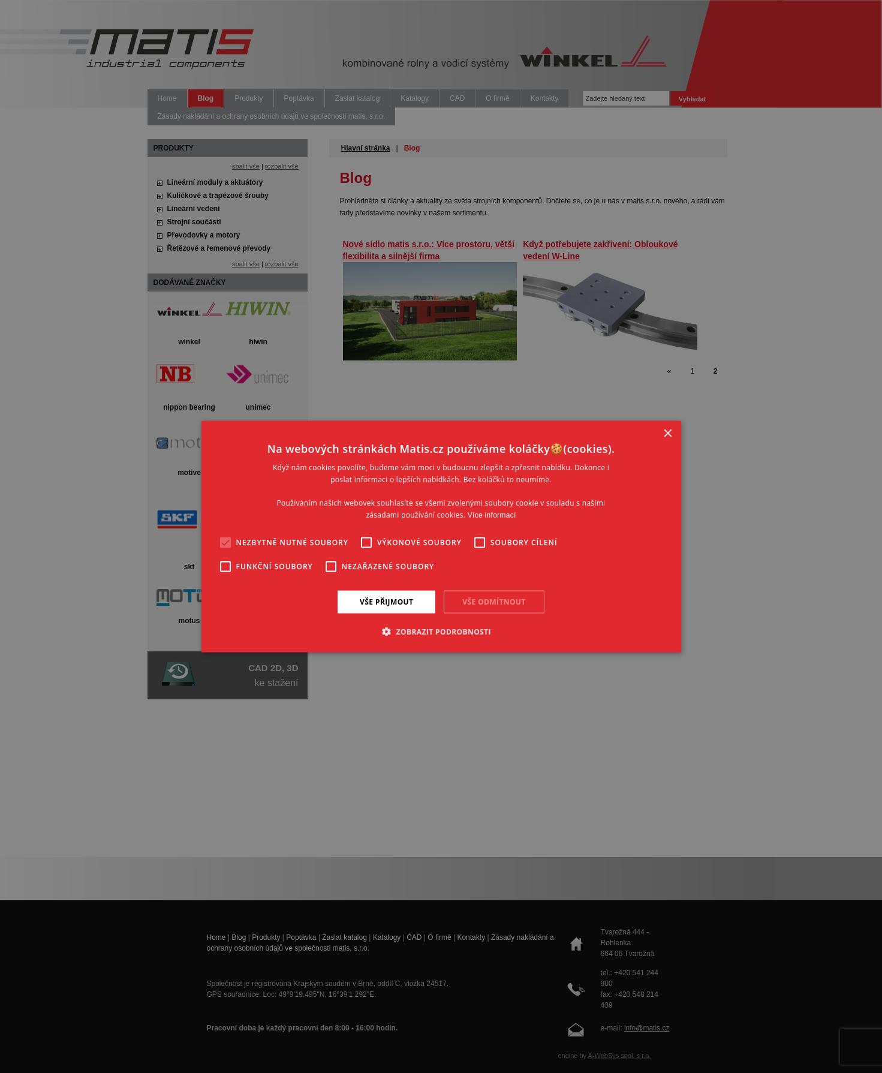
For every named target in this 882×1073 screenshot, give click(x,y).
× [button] (667, 433)
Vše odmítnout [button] (493, 601)
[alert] (441, 536)
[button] (441, 632)
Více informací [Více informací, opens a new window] (492, 515)
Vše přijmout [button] (386, 601)
